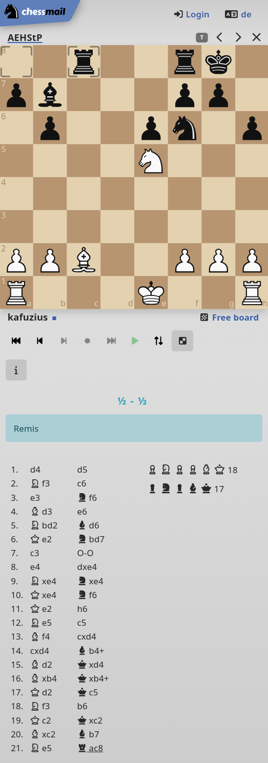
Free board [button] (229, 317)
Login (191, 14)
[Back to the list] (256, 37)
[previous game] (219, 37)
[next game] (238, 37)
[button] (153, 469)
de (238, 14)
